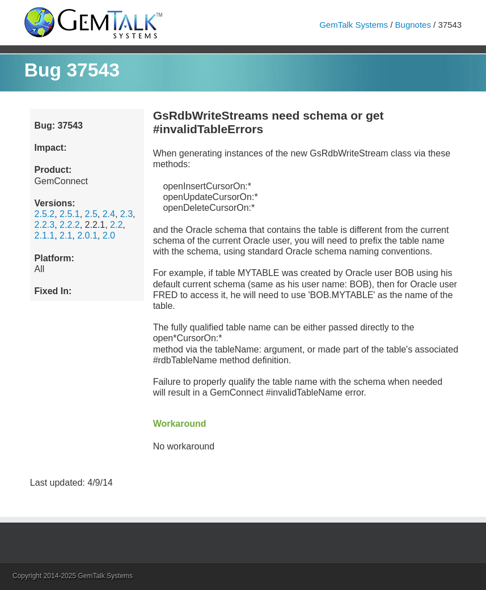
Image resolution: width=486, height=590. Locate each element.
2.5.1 (70, 214)
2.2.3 (45, 225)
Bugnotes (413, 24)
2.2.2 (70, 225)
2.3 (126, 214)
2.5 (91, 214)
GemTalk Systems (353, 24)
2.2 (116, 225)
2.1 (66, 235)
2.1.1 (45, 235)
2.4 (109, 214)
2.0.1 (87, 235)
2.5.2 (45, 214)
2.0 (109, 235)
